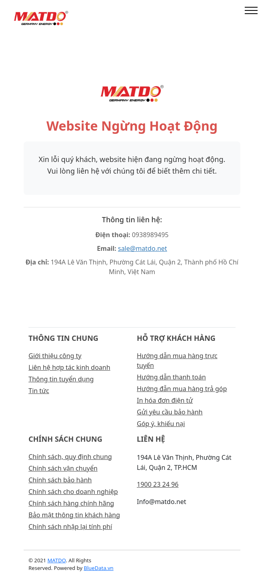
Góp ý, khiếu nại (161, 423)
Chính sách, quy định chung (70, 456)
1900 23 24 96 (158, 484)
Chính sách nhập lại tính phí (70, 526)
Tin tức (38, 390)
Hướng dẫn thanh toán (171, 377)
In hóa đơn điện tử (165, 400)
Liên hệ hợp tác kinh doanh (69, 367)
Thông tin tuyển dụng (61, 379)
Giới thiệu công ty (54, 355)
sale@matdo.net (142, 248)
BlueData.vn (99, 568)
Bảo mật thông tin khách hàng (74, 514)
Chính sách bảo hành (60, 479)
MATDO (56, 560)
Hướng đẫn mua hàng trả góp (182, 388)
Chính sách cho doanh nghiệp (73, 491)
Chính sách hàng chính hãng (71, 503)
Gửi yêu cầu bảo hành (170, 412)
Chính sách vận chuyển (62, 468)
